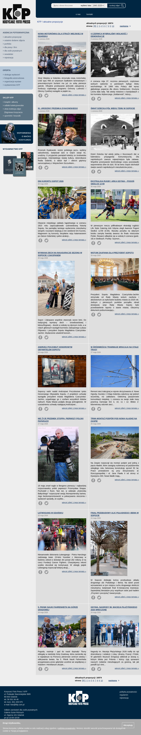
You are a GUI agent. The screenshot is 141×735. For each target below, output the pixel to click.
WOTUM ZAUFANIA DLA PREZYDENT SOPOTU (112, 253)
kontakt (90, 14)
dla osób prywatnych (13, 51)
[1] (95, 26)
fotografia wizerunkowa (14, 78)
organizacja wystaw (12, 81)
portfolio (7, 44)
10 (113, 26)
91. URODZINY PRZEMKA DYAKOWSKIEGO (58, 108)
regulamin (124, 695)
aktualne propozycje (13, 37)
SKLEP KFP (8, 98)
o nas (78, 14)
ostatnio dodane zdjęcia (14, 40)
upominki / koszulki (12, 116)
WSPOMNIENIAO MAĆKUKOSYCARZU (24, 136)
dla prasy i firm (10, 47)
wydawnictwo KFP (12, 85)
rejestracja (8, 58)
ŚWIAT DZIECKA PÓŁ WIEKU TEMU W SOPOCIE (113, 108)
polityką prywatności (66, 728)
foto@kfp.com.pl (17, 705)
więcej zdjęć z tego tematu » (74, 95)
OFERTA (7, 70)
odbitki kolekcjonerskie (14, 105)
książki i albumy (11, 102)
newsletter (8, 54)
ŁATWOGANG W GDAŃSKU (50, 513)
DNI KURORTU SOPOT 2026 (50, 181)
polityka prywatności (128, 692)
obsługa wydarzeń (12, 75)
